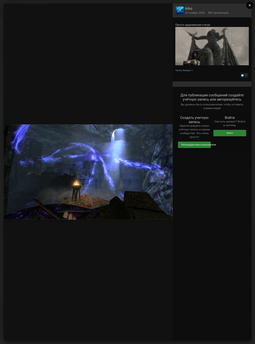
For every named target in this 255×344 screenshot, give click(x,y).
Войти (230, 133)
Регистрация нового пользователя (196, 145)
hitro (188, 8)
